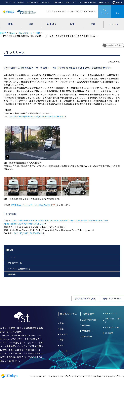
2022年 (39, 33)
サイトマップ (71, 2)
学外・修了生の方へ (78, 11)
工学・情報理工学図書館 (87, 2)
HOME (3, 33)
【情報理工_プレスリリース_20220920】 (30, 204)
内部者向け (92, 11)
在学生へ (66, 11)
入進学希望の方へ (53, 11)
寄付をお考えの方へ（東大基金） (39, 2)
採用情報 (12, 274)
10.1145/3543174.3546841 (28, 233)
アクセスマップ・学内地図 (14, 2)
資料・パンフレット (112, 298)
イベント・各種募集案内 (19, 268)
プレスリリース (25, 33)
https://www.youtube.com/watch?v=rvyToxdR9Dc (37, 116)
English (119, 2)
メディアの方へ (104, 2)
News (11, 33)
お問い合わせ (58, 2)
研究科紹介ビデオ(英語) (85, 298)
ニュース (12, 257)
